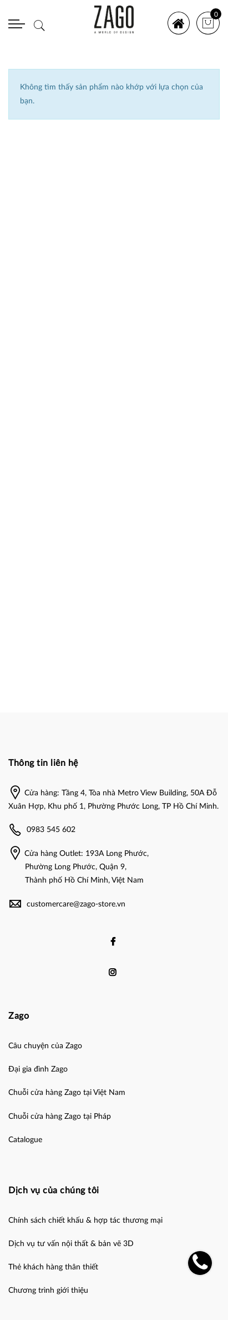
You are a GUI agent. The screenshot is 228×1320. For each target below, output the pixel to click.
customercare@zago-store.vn (76, 904)
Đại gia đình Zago (38, 1069)
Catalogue (25, 1140)
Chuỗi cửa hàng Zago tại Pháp (59, 1116)
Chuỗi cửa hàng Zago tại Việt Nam (66, 1093)
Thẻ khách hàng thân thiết (53, 1267)
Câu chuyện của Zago (45, 1046)
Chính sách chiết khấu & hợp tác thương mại (85, 1220)
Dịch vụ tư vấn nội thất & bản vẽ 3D (71, 1244)
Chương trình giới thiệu (48, 1290)
